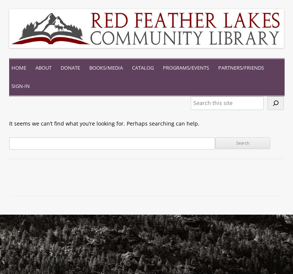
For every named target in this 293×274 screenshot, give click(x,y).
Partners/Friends (241, 67)
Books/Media (106, 67)
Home (18, 67)
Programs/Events (186, 67)
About (43, 67)
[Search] (275, 103)
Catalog (143, 67)
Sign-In (20, 86)
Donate (70, 67)
